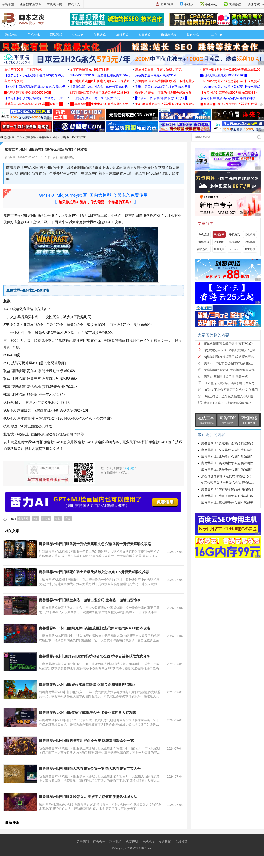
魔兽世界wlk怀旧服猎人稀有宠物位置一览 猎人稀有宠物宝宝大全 (90, 769)
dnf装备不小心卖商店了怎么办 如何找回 (231, 389)
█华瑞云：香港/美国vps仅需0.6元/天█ (161, 98)
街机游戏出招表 (203, 249)
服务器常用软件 (30, 4)
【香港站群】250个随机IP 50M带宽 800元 (99, 86)
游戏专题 (203, 241)
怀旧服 (46, 518)
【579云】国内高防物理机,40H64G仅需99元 (34, 86)
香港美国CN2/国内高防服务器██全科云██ (33, 104)
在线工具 (74, 4)
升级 (67, 518)
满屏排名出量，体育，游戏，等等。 (159, 69)
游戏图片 (219, 241)
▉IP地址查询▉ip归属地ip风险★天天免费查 (100, 81)
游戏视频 (250, 241)
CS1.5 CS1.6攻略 (234, 249)
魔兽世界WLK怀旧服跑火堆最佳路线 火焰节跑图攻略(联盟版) (87, 684)
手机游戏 (34, 34)
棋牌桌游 (234, 241)
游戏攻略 (11, 34)
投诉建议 (165, 841)
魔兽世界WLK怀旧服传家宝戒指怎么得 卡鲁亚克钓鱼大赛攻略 (87, 712)
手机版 (188, 4)
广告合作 (99, 841)
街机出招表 (168, 34)
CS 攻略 (78, 34)
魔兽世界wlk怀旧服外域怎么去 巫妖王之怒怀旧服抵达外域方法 (88, 797)
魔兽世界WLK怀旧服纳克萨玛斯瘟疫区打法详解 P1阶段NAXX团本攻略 (94, 628)
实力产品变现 (13, 81)
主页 (19, 137)
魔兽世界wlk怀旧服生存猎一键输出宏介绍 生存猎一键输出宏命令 (90, 600)
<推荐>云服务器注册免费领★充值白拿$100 (230, 69)
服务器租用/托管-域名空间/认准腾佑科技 (227, 98)
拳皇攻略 (145, 34)
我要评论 (67, 157)
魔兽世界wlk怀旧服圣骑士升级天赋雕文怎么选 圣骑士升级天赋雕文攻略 (95, 544)
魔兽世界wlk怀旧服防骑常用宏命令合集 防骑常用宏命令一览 (86, 740)
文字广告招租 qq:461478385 (89, 69)
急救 (57, 518)
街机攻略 (100, 34)
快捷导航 (256, 4)
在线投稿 (181, 841)
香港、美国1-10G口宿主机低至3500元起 (163, 86)
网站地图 (148, 841)
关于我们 (83, 841)
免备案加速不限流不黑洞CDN (155, 75)
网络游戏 (56, 34)
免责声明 (132, 841)
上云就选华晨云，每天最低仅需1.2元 (95, 98)
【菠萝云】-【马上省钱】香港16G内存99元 (34, 75)
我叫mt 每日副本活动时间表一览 (226, 376)
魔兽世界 (23, 518)
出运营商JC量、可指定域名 (23, 69)
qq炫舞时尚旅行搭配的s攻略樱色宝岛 (229, 357)
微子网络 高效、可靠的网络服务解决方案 (163, 92)
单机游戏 (122, 34)
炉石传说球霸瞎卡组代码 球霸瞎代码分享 (229, 476)
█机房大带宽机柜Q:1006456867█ (223, 75)
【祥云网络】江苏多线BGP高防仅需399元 (229, 92)
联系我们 (115, 841)
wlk (35, 518)
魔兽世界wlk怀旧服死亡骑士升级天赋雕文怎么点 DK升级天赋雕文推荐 (94, 572)
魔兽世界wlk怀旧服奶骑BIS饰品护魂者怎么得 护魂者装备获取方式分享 (94, 656)
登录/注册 (167, 4)
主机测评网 (54, 4)
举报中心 (211, 4)
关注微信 (235, 4)
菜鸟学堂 (8, 4)
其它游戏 (193, 34)
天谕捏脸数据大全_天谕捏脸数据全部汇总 (232, 370)
